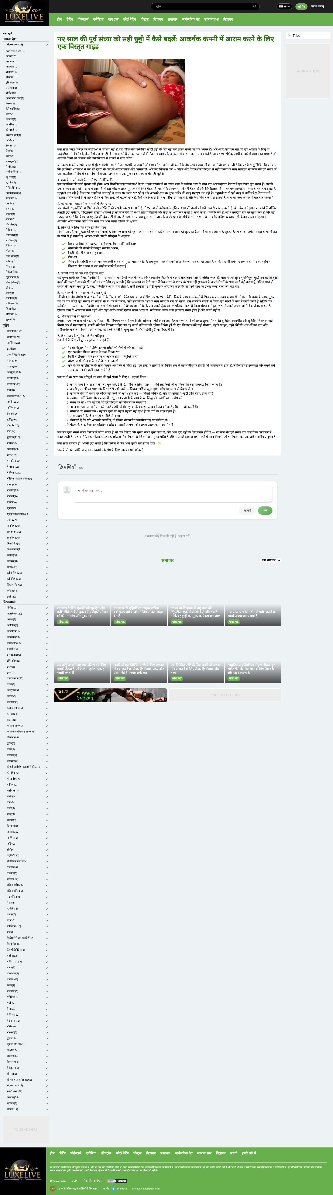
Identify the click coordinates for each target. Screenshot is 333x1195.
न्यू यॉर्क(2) (11, 182)
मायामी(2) (11, 219)
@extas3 (119, 1189)
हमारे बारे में (249, 1153)
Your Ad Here (26, 1130)
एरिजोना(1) (11, 87)
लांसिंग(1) (10, 261)
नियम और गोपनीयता (92, 1180)
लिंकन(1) (10, 266)
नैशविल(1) (11, 166)
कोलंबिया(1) (12, 124)
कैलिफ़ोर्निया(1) (13, 108)
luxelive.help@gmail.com (146, 1188)
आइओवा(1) (12, 66)
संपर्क (233, 1153)
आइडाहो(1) (11, 71)
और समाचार (270, 560)
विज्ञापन (158, 19)
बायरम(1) (10, 208)
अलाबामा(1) (12, 61)
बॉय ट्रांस (113, 19)
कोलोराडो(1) (12, 129)
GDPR (75, 1180)
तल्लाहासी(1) (12, 161)
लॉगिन (301, 6)
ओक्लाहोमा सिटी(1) (15, 98)
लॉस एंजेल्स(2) (13, 282)
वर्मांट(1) (10, 293)
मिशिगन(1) (11, 229)
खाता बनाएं (317, 6)
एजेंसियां (98, 19)
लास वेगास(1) (12, 256)
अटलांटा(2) (11, 56)
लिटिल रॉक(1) (12, 271)
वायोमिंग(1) (11, 298)
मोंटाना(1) (10, 250)
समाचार (172, 19)
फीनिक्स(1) (11, 198)
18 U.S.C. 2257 (58, 1180)
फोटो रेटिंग (129, 19)
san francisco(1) (15, 50)
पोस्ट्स (145, 19)
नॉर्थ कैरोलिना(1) (14, 171)
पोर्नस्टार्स (83, 19)
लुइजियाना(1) (12, 277)
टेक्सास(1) (11, 145)
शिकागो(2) (11, 308)
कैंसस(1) (10, 114)
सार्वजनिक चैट (191, 19)
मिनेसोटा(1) (11, 224)
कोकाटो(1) (11, 119)
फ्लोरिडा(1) (11, 203)
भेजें (265, 510)
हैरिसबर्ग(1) (11, 314)
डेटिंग (69, 19)
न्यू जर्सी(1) (11, 177)
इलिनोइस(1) (12, 82)
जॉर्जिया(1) (11, 140)
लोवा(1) (10, 287)
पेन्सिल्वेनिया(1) (13, 187)
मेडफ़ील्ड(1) (11, 240)
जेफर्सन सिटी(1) (13, 135)
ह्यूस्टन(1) (10, 319)
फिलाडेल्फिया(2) (13, 193)
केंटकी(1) (10, 103)
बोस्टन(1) (10, 214)
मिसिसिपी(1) (12, 235)
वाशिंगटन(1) (12, 303)
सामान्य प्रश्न (211, 19)
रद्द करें (247, 510)
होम (59, 19)
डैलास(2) (10, 156)
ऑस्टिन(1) (11, 92)
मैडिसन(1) (11, 245)
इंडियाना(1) (11, 77)
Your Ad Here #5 (225, 695)
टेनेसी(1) (10, 150)
